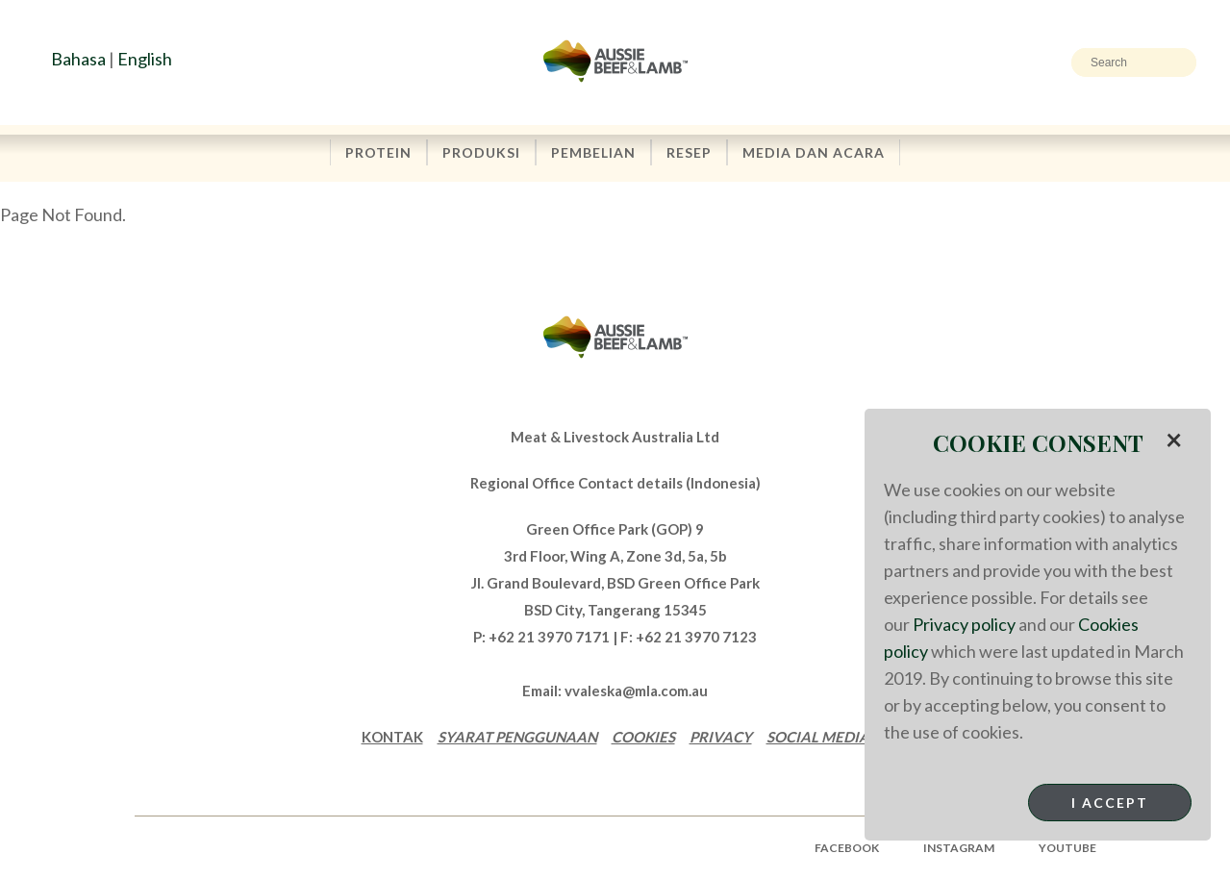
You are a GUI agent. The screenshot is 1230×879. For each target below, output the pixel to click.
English (144, 58)
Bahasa (78, 58)
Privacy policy (964, 624)
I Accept (1109, 802)
